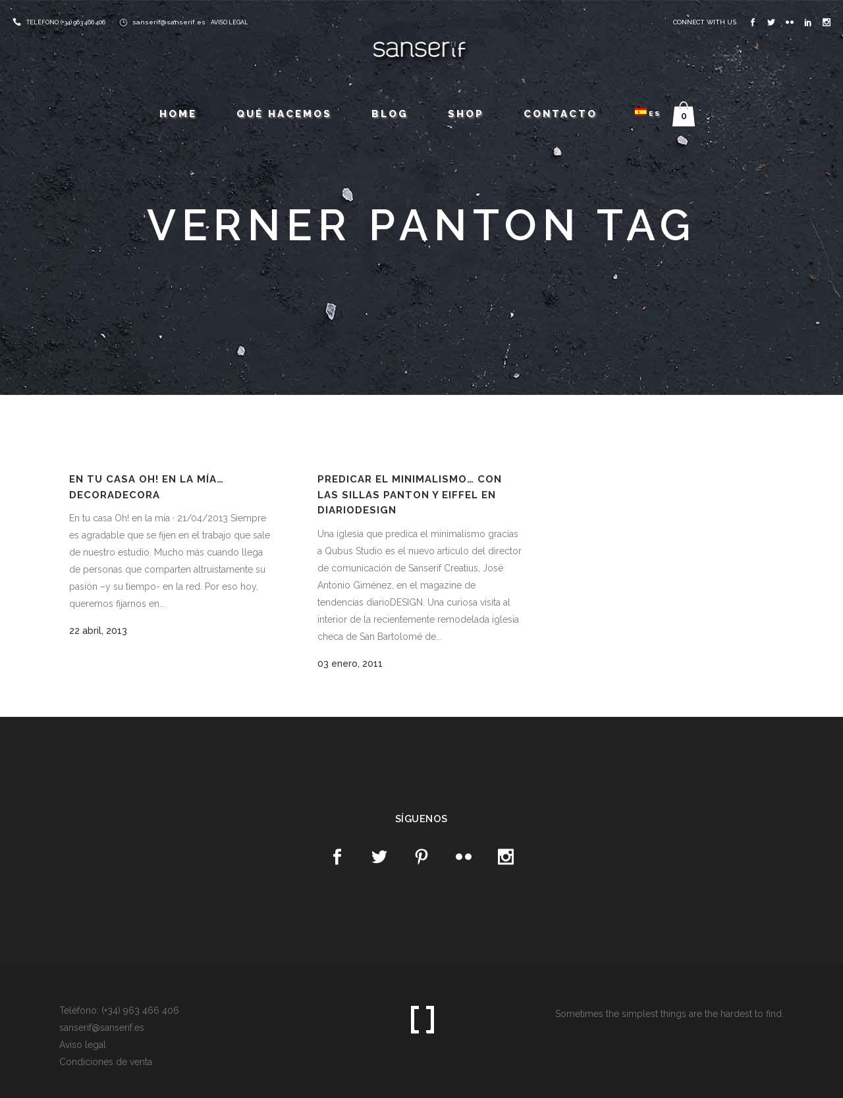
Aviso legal (82, 1044)
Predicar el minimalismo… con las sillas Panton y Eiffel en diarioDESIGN (409, 494)
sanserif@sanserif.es (168, 22)
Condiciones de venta (105, 1062)
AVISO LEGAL (229, 22)
